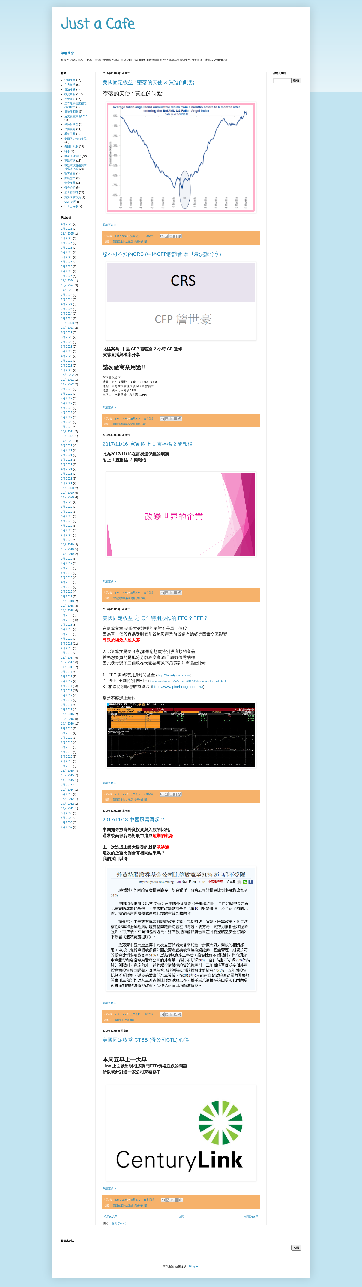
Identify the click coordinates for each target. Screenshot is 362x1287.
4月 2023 (66, 356)
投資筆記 (69, 99)
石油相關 (69, 89)
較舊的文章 (251, 1216)
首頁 (181, 1216)
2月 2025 (66, 271)
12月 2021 (67, 431)
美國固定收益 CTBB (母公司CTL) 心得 (146, 1040)
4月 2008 (66, 822)
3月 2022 (66, 417)
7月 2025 (66, 247)
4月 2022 (66, 412)
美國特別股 (140, 241)
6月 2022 (66, 403)
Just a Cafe (97, 24)
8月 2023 (66, 337)
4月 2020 (66, 525)
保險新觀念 (71, 124)
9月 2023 (66, 332)
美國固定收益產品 (123, 241)
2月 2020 (66, 535)
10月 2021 (67, 441)
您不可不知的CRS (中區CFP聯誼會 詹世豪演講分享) (162, 254)
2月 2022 (66, 422)
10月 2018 (67, 610)
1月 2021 (66, 483)
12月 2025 (67, 233)
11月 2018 (67, 605)
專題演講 (69, 160)
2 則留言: (149, 236)
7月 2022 (66, 398)
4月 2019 (66, 582)
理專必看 (69, 173)
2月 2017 (66, 704)
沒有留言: (149, 418)
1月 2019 (66, 596)
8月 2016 (66, 733)
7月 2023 (66, 342)
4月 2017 (66, 695)
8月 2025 (66, 243)
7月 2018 (66, 624)
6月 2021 (66, 459)
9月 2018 (66, 615)
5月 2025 (66, 257)
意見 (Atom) (119, 1223)
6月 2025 (66, 252)
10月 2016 (67, 723)
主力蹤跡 (69, 84)
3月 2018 (66, 643)
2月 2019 (66, 591)
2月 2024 (66, 313)
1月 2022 (66, 426)
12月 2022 (67, 374)
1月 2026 (66, 228)
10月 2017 (67, 667)
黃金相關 (69, 182)
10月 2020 (67, 497)
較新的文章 (111, 1216)
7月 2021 (66, 455)
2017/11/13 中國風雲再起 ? (133, 819)
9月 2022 (66, 389)
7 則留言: (149, 794)
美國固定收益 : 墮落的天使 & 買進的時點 (148, 82)
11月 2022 (67, 379)
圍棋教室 (69, 178)
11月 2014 (67, 789)
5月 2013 (66, 794)
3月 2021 (66, 473)
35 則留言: (150, 1199)
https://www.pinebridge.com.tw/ (177, 687)
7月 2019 (66, 568)
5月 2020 (66, 521)
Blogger (194, 1266)
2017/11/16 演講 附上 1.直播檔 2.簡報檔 (148, 444)
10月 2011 (67, 808)
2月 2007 (66, 827)
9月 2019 (66, 558)
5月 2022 (66, 408)
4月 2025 (66, 261)
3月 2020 (66, 530)
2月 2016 (66, 761)
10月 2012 (67, 803)
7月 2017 (66, 681)
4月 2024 (66, 304)
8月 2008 (66, 813)
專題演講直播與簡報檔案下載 (129, 424)
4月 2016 (66, 752)
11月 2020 (67, 492)
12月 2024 (67, 280)
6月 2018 (66, 629)
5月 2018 (66, 634)
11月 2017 (67, 662)
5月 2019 (66, 577)
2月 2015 (66, 784)
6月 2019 (66, 573)
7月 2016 (66, 737)
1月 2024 (66, 318)
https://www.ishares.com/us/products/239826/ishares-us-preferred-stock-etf (187, 681)
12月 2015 (67, 770)
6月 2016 (66, 742)
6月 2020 (66, 516)
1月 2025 (66, 276)
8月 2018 (66, 620)
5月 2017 (66, 690)
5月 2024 (66, 299)
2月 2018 (66, 648)
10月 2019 (67, 554)
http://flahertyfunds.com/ (174, 675)
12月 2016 (67, 714)
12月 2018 (67, 601)
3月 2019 (66, 587)
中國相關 (118, 1019)
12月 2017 (67, 657)
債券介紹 (69, 187)
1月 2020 (66, 539)
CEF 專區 (70, 201)
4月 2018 (66, 638)
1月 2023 (66, 370)
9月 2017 (66, 671)
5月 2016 (66, 747)
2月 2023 (66, 365)
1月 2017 (66, 709)
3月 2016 (66, 756)
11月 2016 (67, 719)
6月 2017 (66, 686)
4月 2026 (66, 224)
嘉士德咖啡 (71, 192)
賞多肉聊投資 (72, 197)
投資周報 (129, 1019)
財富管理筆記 (72, 156)
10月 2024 (67, 290)
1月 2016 (66, 766)
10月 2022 (67, 384)
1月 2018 (66, 652)
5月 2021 (66, 464)
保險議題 (69, 129)
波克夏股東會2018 (75, 116)
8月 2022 (66, 393)
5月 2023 (66, 351)
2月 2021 (66, 478)
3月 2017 (66, 700)
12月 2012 (67, 799)
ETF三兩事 (71, 206)
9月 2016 (66, 728)
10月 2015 (67, 780)
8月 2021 (66, 450)
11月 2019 (67, 549)
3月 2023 (66, 360)
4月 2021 (66, 469)
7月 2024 (66, 295)
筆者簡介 (67, 53)
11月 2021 (67, 436)
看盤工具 (69, 133)
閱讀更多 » (109, 224)
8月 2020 (66, 506)
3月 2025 (66, 266)
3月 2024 (66, 309)
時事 (67, 151)
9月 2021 (66, 445)
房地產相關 (71, 111)
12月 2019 (67, 544)
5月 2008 (66, 817)
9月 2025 (66, 238)
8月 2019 (66, 563)
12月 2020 (67, 488)
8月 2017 (66, 676)
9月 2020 (66, 502)
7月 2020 (66, 511)
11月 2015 (67, 775)
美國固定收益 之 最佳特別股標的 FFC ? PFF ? (155, 618)
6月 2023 (66, 346)
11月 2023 (67, 323)
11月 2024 (67, 285)
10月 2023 (67, 327)
